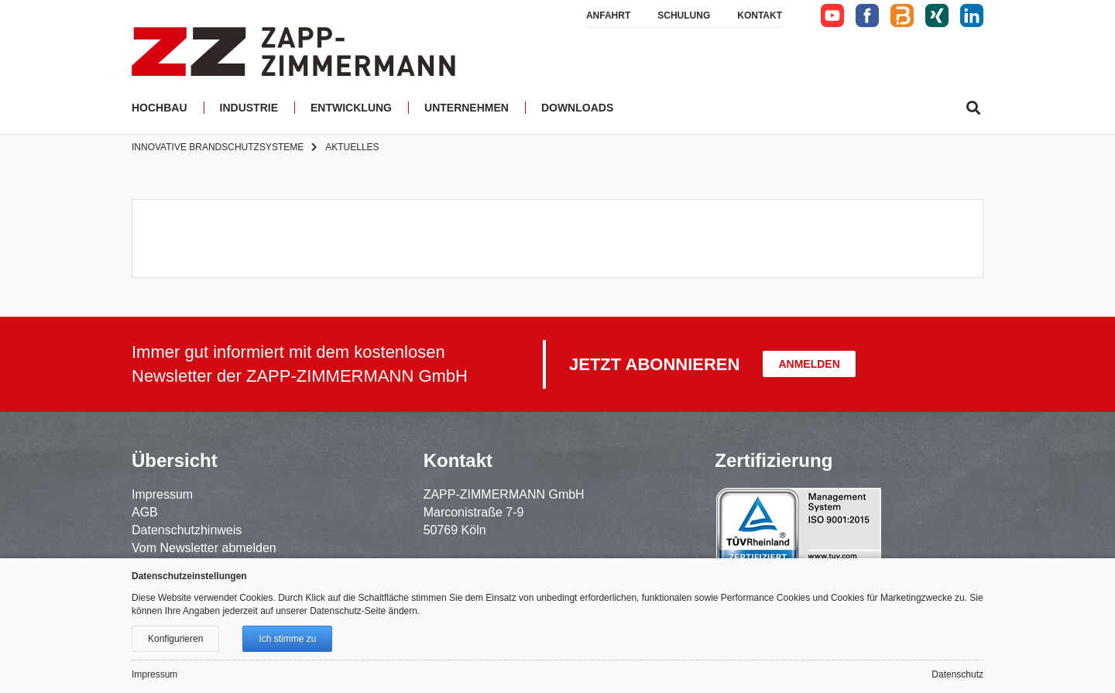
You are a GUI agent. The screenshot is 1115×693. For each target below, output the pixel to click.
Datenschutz (957, 674)
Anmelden (808, 364)
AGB (145, 512)
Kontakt (759, 15)
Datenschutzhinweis (187, 530)
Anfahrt (608, 15)
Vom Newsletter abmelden (204, 547)
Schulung (683, 15)
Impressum (162, 494)
